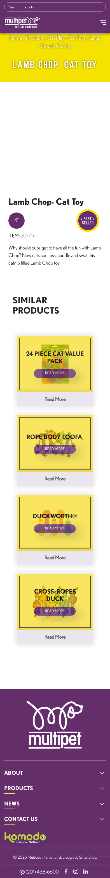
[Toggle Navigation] (103, 22)
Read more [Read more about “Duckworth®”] (55, 558)
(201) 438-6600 (39, 872)
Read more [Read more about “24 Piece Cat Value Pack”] (55, 399)
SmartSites (87, 857)
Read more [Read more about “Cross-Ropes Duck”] (55, 637)
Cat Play (55, 38)
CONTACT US (21, 819)
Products (35, 38)
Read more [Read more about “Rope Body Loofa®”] (55, 479)
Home (15, 38)
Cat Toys (76, 38)
